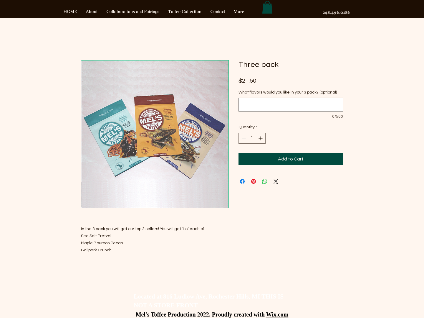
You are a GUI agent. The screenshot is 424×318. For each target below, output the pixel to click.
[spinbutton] (252, 138)
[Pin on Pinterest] (253, 181)
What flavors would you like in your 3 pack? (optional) (287, 92)
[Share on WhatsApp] (264, 181)
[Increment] (261, 138)
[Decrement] (243, 138)
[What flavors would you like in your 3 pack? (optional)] (291, 104)
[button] (267, 7)
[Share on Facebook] (242, 181)
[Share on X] (275, 181)
